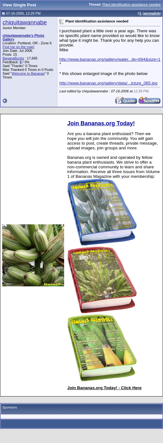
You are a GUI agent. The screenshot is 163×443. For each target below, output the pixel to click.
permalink (151, 13)
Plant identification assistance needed (131, 4)
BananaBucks (13, 58)
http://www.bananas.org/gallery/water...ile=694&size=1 (109, 59)
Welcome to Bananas (28, 73)
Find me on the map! (18, 47)
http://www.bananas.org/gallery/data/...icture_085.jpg (108, 83)
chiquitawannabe (25, 22)
